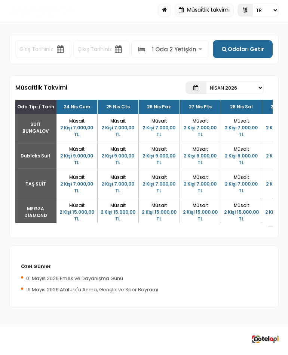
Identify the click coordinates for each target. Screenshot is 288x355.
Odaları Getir (243, 49)
